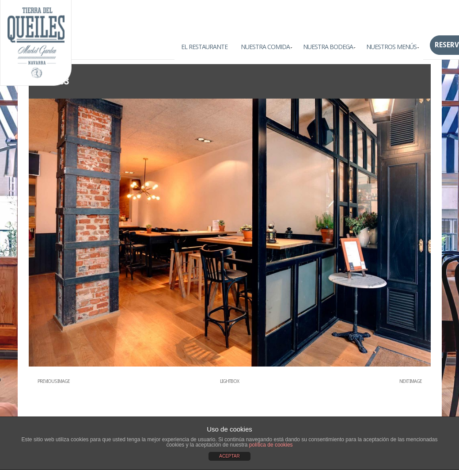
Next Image (410, 381)
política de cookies (271, 445)
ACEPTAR (229, 456)
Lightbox (229, 381)
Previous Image (54, 381)
